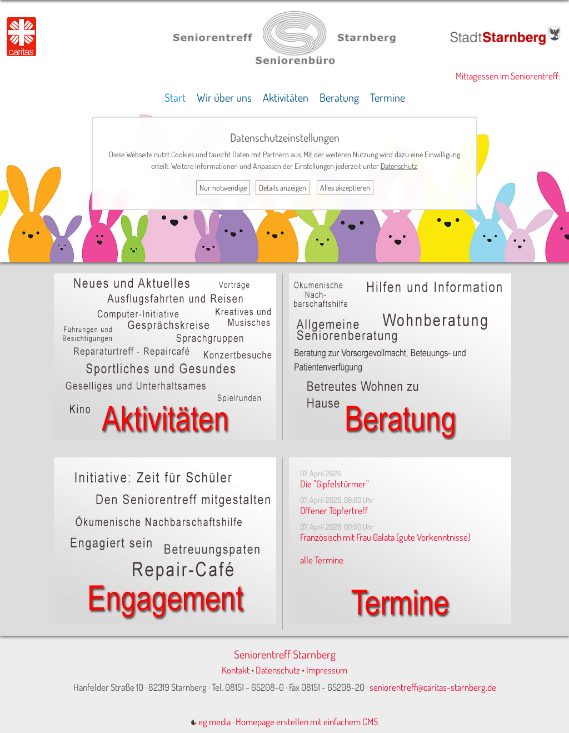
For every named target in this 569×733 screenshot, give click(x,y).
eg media (211, 721)
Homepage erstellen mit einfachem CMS (307, 721)
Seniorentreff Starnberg (285, 654)
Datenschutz (278, 670)
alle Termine (321, 560)
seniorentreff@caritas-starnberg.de (433, 687)
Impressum (326, 670)
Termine (387, 97)
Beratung (339, 97)
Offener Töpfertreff (334, 510)
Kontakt (235, 670)
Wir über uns (224, 97)
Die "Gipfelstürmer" (334, 484)
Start (175, 97)
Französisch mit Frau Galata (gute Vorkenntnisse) (385, 537)
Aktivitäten (285, 97)
